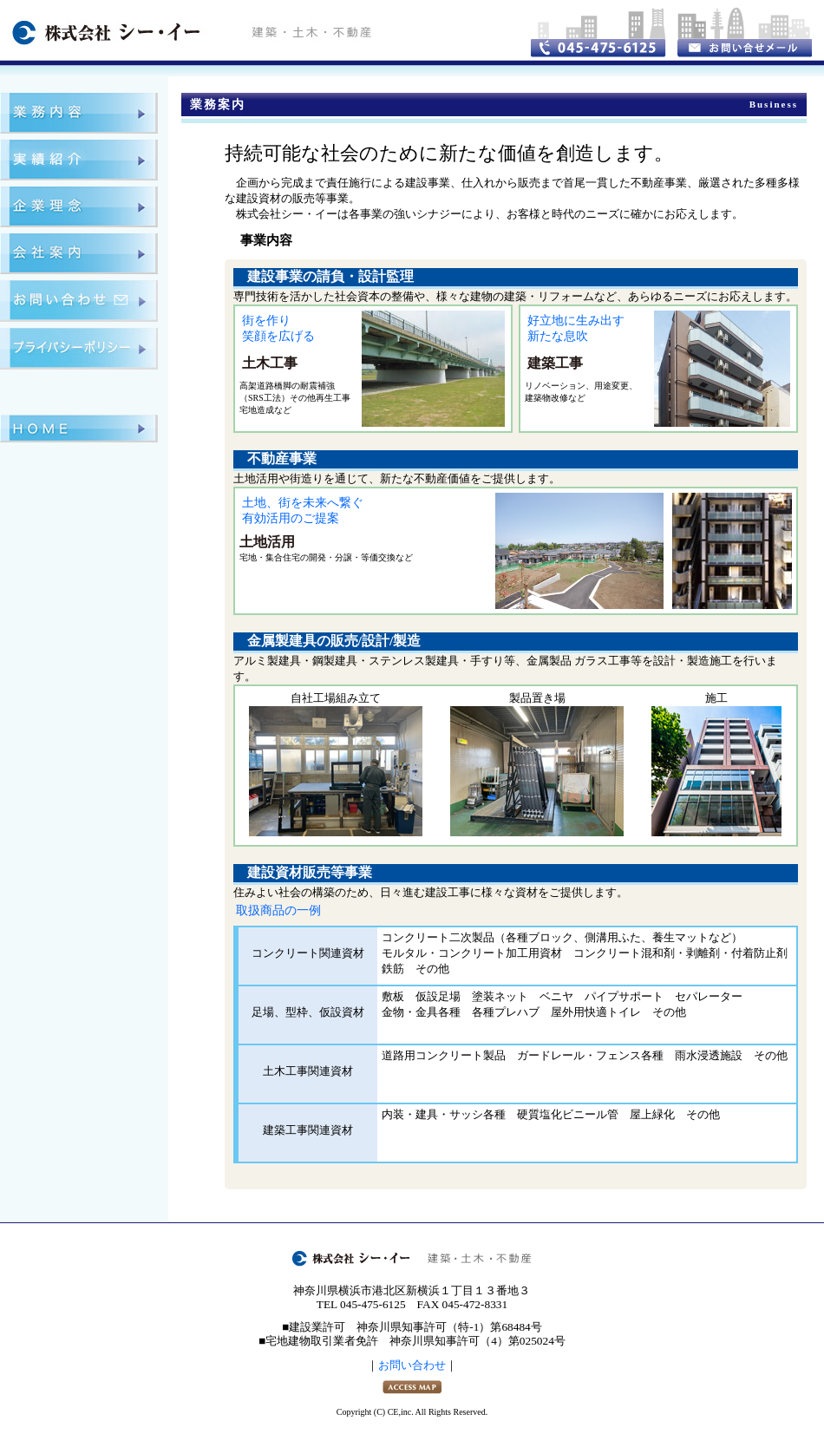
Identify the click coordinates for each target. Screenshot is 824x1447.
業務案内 (79, 113)
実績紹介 (79, 160)
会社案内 (79, 253)
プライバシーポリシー (79, 349)
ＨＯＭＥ (79, 428)
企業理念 (79, 207)
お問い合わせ (79, 301)
